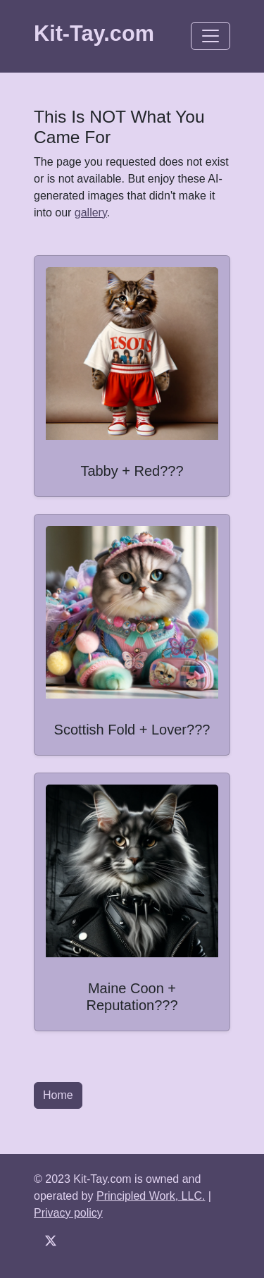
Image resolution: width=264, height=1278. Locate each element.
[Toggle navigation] (210, 36)
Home (58, 1095)
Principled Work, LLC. (150, 1196)
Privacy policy (68, 1213)
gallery (91, 213)
